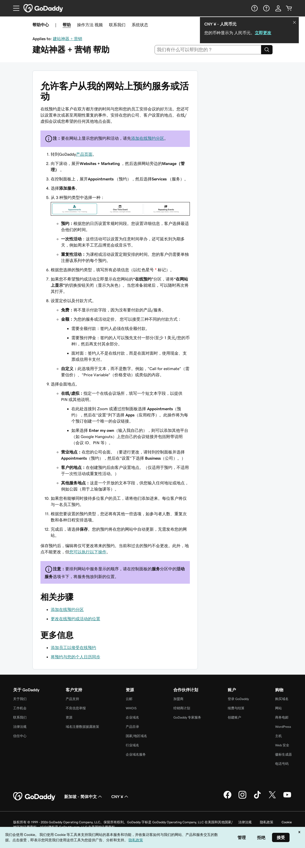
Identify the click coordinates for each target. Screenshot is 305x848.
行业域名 (132, 745)
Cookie (287, 822)
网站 (278, 708)
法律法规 (20, 726)
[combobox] (208, 49)
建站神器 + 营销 (67, 39)
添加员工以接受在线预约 (73, 647)
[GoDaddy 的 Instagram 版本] (242, 798)
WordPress (283, 726)
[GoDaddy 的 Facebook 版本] (227, 798)
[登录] (278, 8)
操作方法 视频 (90, 25)
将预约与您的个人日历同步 (75, 657)
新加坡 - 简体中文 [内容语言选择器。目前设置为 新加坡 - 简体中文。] (83, 796)
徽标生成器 (283, 754)
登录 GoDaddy (238, 699)
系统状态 (140, 25)
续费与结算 (236, 708)
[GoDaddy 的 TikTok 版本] (257, 798)
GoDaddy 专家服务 (187, 717)
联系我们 (117, 25)
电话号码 (282, 763)
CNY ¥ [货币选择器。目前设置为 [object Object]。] (120, 796)
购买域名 (282, 699)
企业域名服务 (136, 754)
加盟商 (178, 699)
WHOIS (131, 708)
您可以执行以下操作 (87, 552)
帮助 (67, 25)
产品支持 (72, 699)
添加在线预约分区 (147, 138)
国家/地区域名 (136, 736)
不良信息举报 (76, 708)
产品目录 (132, 726)
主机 (278, 736)
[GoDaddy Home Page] (34, 796)
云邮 (129, 699)
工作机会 (20, 708)
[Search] (267, 49)
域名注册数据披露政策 (82, 726)
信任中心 (20, 736)
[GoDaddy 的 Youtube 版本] (287, 798)
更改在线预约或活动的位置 (75, 619)
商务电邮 (282, 717)
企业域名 (132, 717)
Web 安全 (282, 745)
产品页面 (84, 154)
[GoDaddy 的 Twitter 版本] (272, 798)
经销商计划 (181, 708)
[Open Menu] (14, 8)
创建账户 (234, 717)
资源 (69, 717)
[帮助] (254, 8)
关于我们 (20, 699)
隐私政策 (266, 822)
